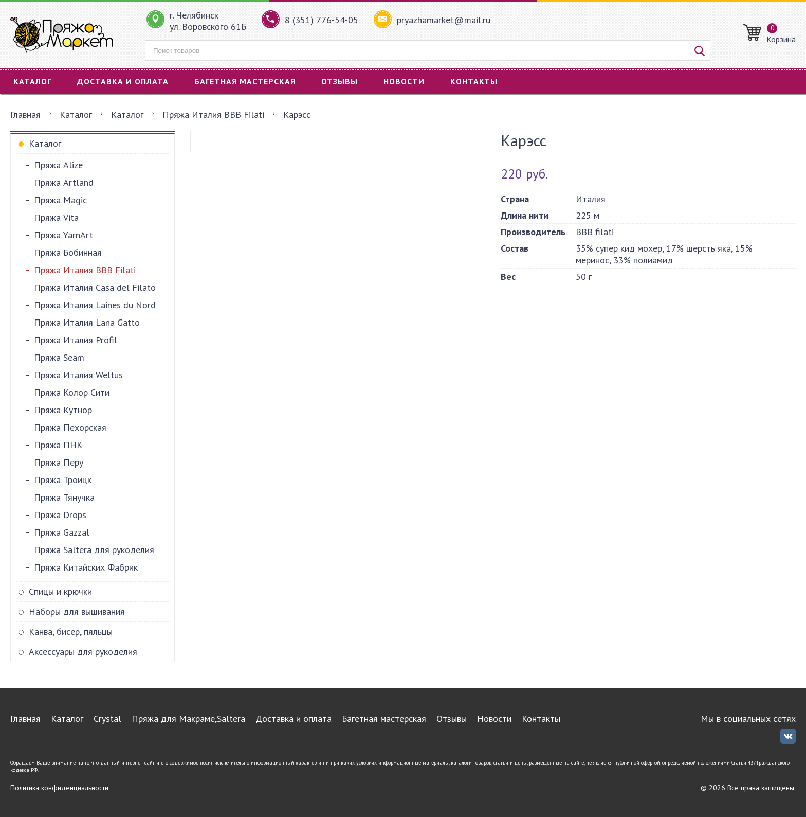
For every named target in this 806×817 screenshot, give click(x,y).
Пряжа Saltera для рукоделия (94, 550)
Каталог (32, 81)
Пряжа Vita (56, 217)
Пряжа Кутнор (63, 410)
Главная (25, 114)
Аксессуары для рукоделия (83, 652)
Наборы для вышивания (77, 611)
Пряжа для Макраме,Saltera (188, 718)
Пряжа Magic (60, 200)
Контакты (474, 81)
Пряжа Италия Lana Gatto (87, 322)
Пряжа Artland (64, 182)
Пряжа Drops (60, 515)
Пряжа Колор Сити (71, 392)
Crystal (107, 718)
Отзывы (339, 81)
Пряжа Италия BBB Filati (213, 114)
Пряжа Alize (58, 165)
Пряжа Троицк (62, 480)
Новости (404, 81)
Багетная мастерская (245, 81)
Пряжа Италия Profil (75, 340)
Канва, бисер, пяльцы (71, 631)
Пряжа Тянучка (64, 497)
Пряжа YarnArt (63, 235)
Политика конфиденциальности (59, 787)
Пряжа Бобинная (68, 252)
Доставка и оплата (123, 81)
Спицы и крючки (60, 591)
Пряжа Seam (59, 357)
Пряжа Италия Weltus (78, 375)
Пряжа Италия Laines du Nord (95, 305)
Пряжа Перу (58, 462)
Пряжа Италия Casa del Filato (95, 287)
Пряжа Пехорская (70, 427)
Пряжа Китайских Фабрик (86, 567)
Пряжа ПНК (58, 445)
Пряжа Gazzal (61, 532)
